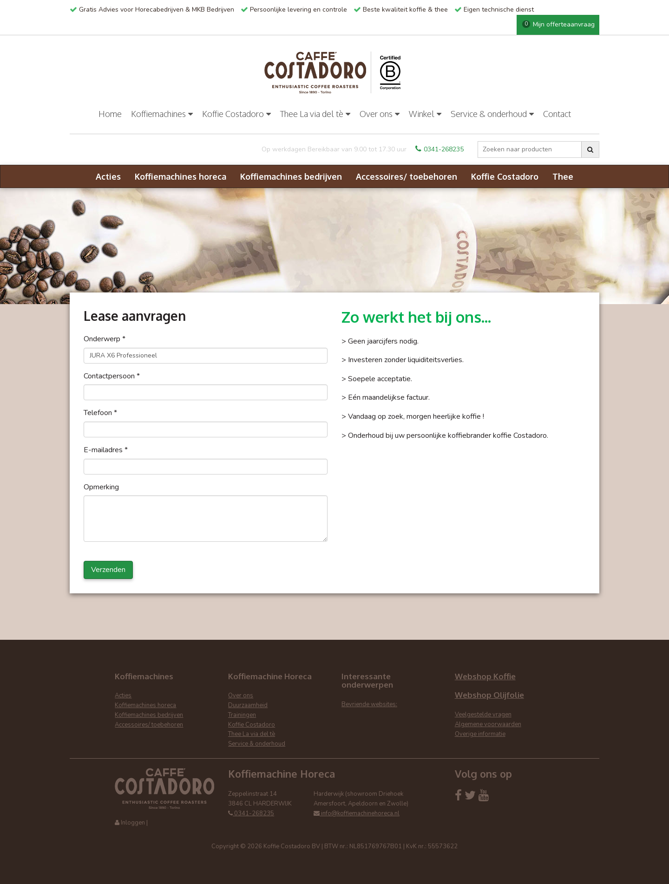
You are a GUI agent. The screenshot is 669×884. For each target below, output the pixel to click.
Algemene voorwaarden (488, 724)
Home (110, 114)
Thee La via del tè (315, 114)
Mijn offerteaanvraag (558, 24)
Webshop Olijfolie (489, 695)
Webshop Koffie (485, 676)
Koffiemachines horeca (180, 176)
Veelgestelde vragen (483, 714)
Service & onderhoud (492, 114)
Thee (562, 176)
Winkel (425, 114)
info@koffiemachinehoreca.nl (357, 813)
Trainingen (242, 715)
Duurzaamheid (248, 705)
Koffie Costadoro (236, 114)
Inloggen (133, 823)
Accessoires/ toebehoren (406, 176)
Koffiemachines (162, 114)
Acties (108, 176)
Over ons (380, 114)
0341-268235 (439, 149)
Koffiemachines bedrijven (291, 176)
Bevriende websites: (369, 704)
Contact (557, 114)
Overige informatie (480, 734)
